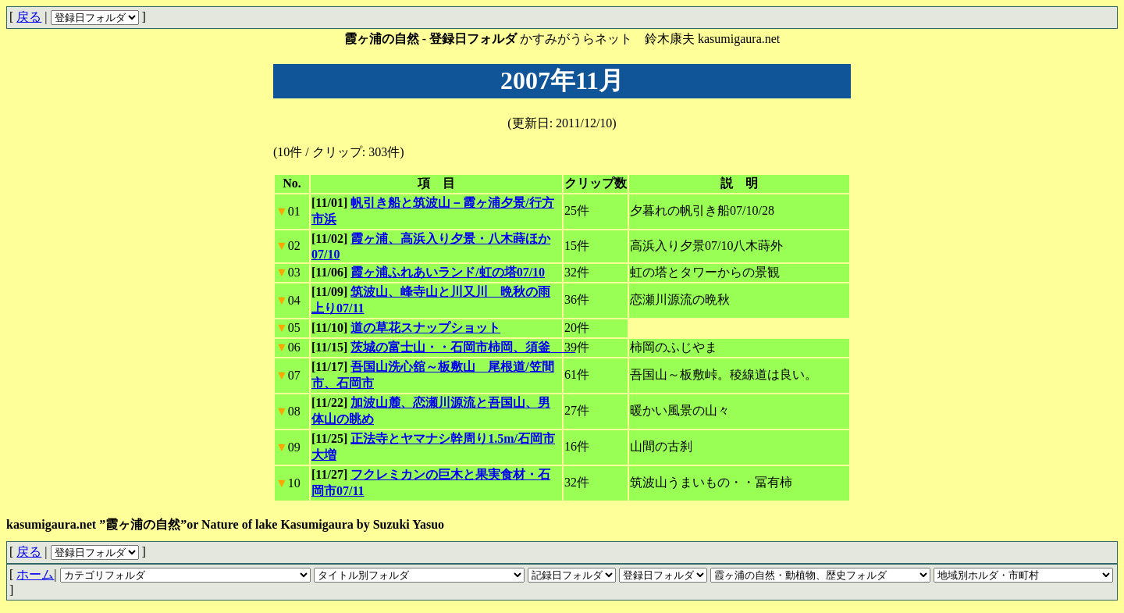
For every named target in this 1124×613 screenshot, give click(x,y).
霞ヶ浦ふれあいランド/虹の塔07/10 (447, 272)
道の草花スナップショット (425, 327)
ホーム (35, 574)
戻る (28, 16)
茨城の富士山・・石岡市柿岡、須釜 (462, 347)
